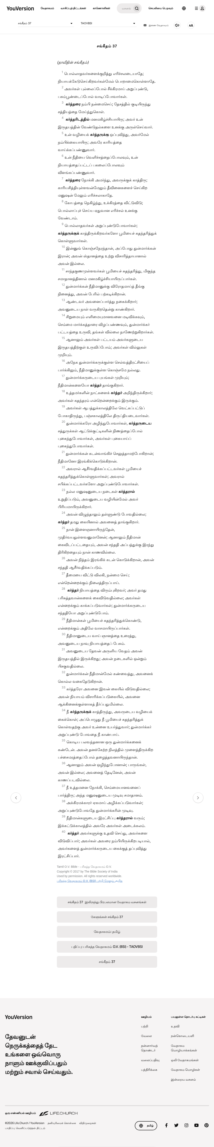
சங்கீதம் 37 (46, 23)
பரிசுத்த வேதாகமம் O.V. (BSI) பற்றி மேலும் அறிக (89, 881)
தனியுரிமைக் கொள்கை (62, 1123)
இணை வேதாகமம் (156, 25)
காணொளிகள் (101, 8)
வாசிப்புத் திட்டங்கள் (73, 8)
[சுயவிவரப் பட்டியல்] (199, 8)
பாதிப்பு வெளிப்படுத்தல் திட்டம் (25, 1128)
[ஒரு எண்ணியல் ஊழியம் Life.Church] (107, 1111)
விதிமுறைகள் (87, 1123)
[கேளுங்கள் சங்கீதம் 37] (177, 25)
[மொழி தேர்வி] (184, 8)
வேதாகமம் (47, 8)
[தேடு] (124, 8)
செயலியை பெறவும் (160, 8)
